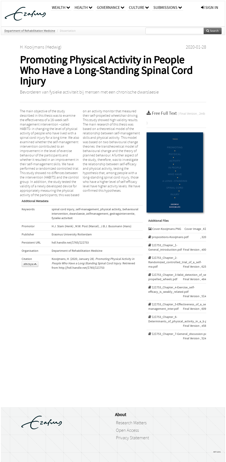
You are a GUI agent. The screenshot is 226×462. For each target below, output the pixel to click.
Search (212, 31)
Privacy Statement (132, 438)
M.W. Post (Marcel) (87, 226)
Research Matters (131, 423)
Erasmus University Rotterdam (72, 234)
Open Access (127, 430)
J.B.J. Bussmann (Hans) (116, 226)
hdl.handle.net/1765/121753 (70, 242)
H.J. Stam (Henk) (62, 226)
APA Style (30, 264)
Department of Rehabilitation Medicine (29, 31)
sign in (209, 7)
